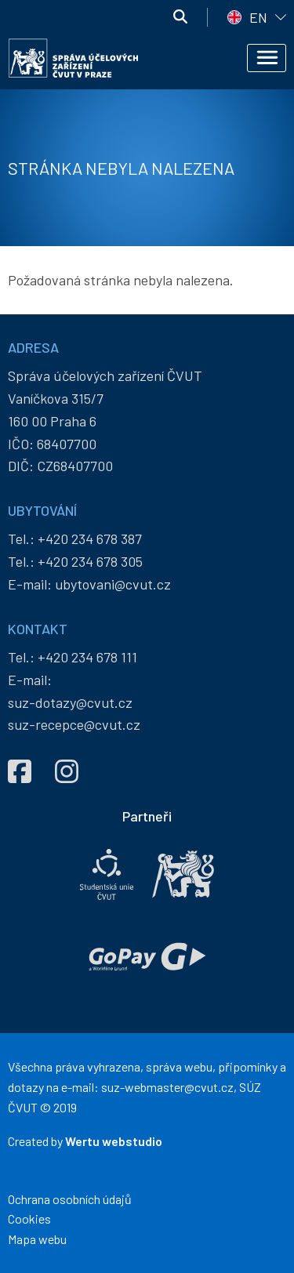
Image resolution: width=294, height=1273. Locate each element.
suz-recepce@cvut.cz (74, 724)
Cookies (29, 1218)
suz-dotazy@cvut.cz (70, 702)
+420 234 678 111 (87, 657)
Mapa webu (37, 1238)
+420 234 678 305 (90, 561)
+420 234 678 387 (90, 538)
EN (258, 17)
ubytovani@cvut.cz (113, 584)
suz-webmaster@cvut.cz (167, 1086)
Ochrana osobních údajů (70, 1198)
